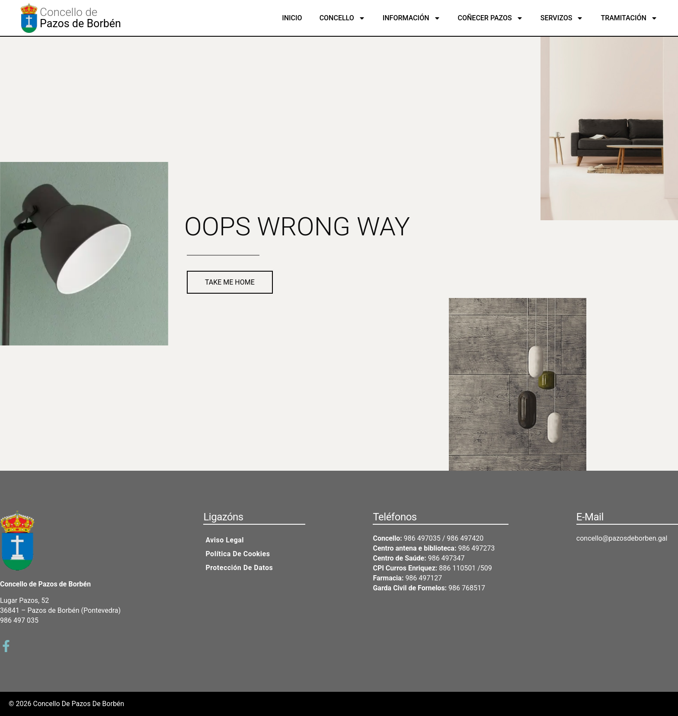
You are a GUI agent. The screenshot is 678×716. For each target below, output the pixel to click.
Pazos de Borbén (80, 23)
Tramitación (629, 18)
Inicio (292, 18)
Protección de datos (239, 568)
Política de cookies (237, 554)
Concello (342, 18)
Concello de (68, 12)
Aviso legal (224, 540)
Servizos (562, 18)
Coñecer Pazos (490, 18)
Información (412, 18)
